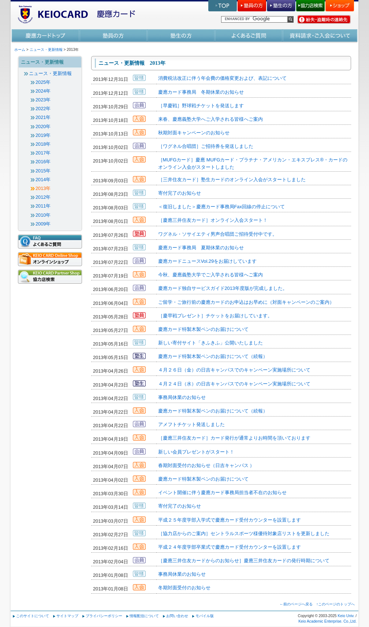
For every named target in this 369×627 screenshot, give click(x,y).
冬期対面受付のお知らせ (184, 587)
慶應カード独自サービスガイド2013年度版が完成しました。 (222, 288)
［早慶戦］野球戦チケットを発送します (201, 105)
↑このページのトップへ (335, 604)
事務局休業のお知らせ (182, 397)
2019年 (43, 135)
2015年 (43, 170)
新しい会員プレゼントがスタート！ (196, 452)
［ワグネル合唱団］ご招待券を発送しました (205, 146)
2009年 (43, 224)
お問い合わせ (177, 616)
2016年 (43, 161)
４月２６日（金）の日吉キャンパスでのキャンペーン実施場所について (234, 370)
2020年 (43, 126)
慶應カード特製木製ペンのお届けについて (203, 329)
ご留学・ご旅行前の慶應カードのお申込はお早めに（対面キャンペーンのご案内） (246, 302)
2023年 (43, 99)
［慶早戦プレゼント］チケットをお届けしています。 (215, 315)
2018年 (43, 144)
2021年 (43, 117)
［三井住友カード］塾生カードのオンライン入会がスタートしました (232, 179)
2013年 (43, 188)
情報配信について (144, 616)
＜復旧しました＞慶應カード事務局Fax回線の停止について (221, 206)
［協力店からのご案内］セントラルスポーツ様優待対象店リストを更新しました (243, 533)
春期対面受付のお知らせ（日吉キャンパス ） (206, 465)
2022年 (43, 108)
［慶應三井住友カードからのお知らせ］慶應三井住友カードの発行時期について (243, 560)
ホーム (19, 50)
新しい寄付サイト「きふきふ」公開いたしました (210, 343)
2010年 (43, 215)
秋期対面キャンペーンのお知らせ (194, 132)
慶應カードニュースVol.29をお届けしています (207, 261)
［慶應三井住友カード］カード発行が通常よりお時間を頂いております (234, 438)
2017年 (43, 153)
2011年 (43, 206)
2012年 (43, 197)
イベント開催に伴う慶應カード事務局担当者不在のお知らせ (222, 492)
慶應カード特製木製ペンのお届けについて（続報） (213, 356)
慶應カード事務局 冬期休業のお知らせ (201, 92)
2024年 (43, 91)
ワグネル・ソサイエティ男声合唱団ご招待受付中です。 (217, 234)
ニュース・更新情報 (46, 50)
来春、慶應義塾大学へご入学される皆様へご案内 (210, 119)
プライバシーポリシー (104, 616)
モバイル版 (204, 616)
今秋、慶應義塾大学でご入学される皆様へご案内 (210, 274)
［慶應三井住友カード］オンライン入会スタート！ (213, 220)
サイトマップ (67, 616)
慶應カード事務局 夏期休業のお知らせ (201, 247)
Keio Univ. (346, 616)
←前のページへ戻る (296, 604)
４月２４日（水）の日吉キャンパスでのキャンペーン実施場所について (234, 384)
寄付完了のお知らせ (179, 193)
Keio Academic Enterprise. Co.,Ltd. (327, 621)
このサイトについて (32, 616)
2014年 (43, 179)
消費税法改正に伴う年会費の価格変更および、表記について (222, 78)
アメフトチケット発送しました (191, 424)
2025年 (43, 82)
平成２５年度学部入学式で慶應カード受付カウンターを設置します (229, 520)
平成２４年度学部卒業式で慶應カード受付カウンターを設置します (229, 547)
